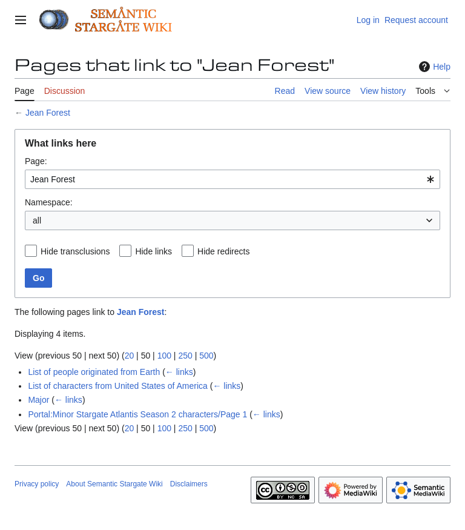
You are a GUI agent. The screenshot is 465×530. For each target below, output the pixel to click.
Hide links (153, 251)
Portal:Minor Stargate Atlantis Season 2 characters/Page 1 (137, 414)
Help (433, 66)
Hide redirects (223, 251)
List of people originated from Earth (94, 372)
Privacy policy (37, 484)
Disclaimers (189, 484)
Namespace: (49, 202)
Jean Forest (47, 113)
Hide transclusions (75, 251)
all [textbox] (37, 220)
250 (185, 355)
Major (38, 400)
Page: (36, 161)
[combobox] (232, 179)
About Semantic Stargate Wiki (114, 484)
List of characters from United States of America (117, 386)
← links (179, 372)
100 (164, 355)
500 (206, 355)
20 (129, 355)
